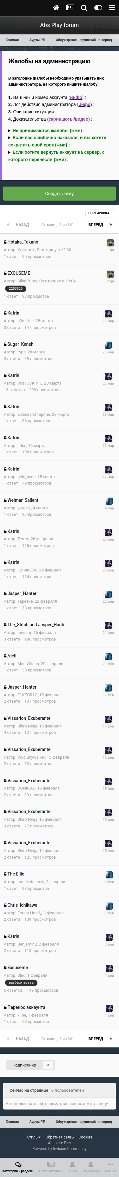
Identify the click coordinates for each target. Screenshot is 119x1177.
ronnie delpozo (30, 881)
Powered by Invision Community (59, 1148)
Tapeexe (25, 601)
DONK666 (26, 788)
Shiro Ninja (27, 726)
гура (21, 352)
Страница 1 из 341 (58, 225)
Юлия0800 (27, 570)
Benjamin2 (27, 944)
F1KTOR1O (27, 694)
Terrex (23, 538)
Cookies (85, 1137)
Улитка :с (26, 249)
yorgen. (24, 508)
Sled (21, 975)
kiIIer (21, 1015)
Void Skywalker (31, 757)
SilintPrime (27, 281)
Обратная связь (59, 1137)
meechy (24, 632)
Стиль (34, 1137)
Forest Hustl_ (29, 913)
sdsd (21, 445)
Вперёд (96, 225)
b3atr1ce (25, 320)
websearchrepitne (33, 414)
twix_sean (26, 476)
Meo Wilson (28, 663)
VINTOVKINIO (29, 383)
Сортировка (100, 213)
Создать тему (59, 193)
